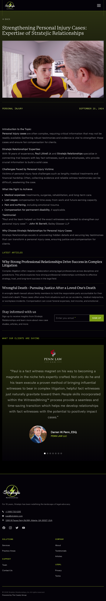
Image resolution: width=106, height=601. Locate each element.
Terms (58, 576)
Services (6, 545)
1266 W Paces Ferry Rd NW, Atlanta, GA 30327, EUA (28, 520)
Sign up (96, 318)
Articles (58, 556)
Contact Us (7, 570)
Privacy (58, 570)
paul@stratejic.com (14, 516)
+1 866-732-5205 (13, 511)
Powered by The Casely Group (14, 595)
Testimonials (60, 551)
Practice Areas (8, 551)
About (58, 545)
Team (4, 565)
